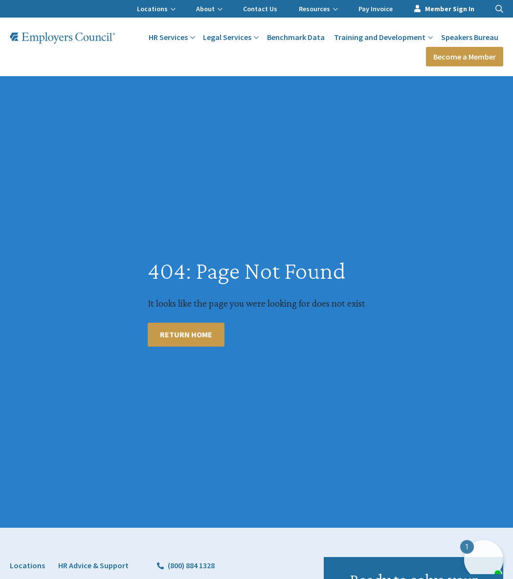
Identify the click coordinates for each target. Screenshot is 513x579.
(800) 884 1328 (191, 565)
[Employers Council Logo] (62, 38)
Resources (318, 8)
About (209, 8)
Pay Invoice (375, 8)
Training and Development (383, 37)
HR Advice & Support (93, 565)
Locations (156, 8)
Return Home (186, 334)
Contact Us (260, 8)
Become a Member (464, 57)
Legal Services (231, 37)
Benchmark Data (296, 37)
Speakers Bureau (469, 37)
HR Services (172, 37)
